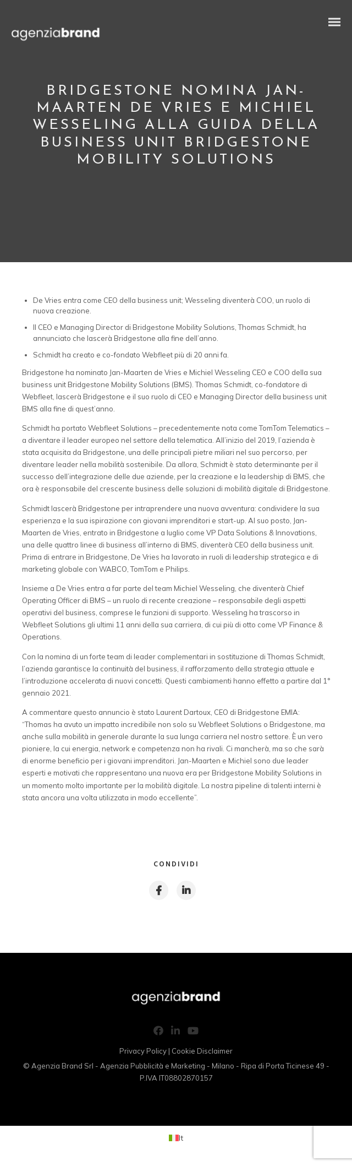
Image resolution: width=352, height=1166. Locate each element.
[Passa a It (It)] (176, 1137)
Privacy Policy (143, 1050)
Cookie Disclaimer (202, 1050)
